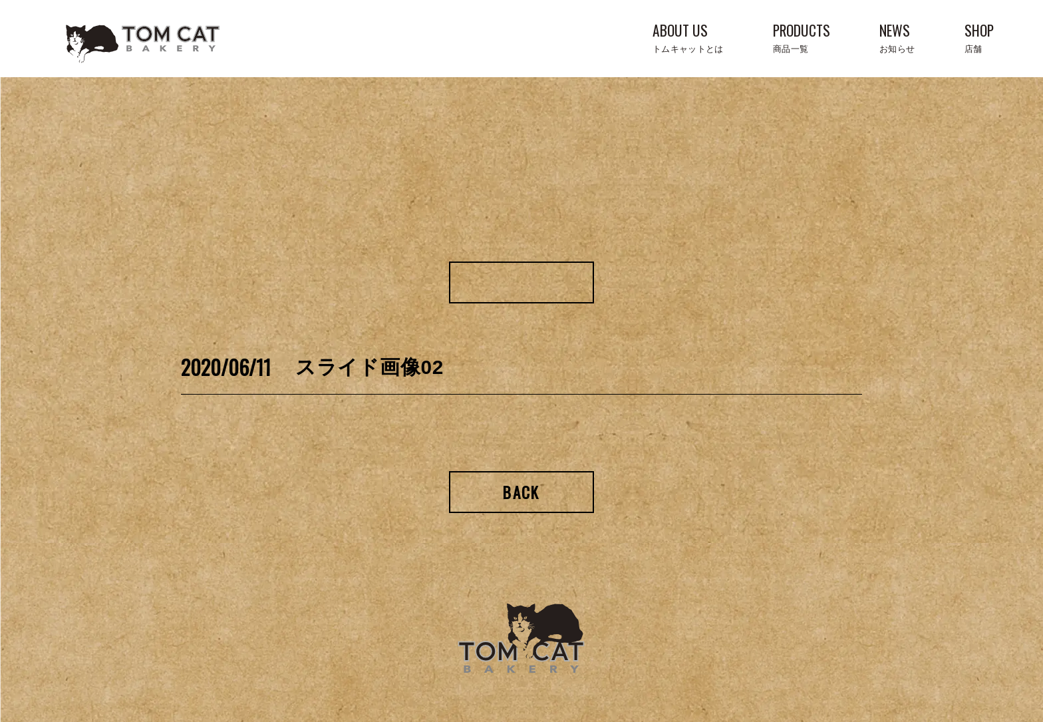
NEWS (897, 36)
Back (521, 492)
